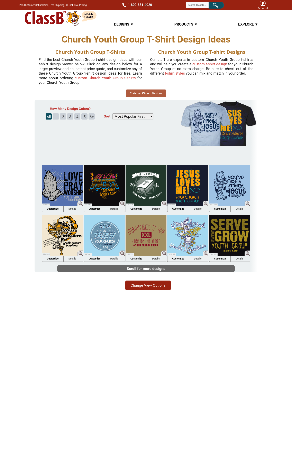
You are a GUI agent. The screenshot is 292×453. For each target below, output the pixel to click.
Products (185, 24)
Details (72, 208)
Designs (123, 24)
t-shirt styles (175, 73)
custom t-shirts (105, 78)
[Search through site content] (199, 5)
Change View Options (147, 285)
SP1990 (129, 254)
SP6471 (171, 205)
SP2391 (213, 205)
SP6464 (88, 205)
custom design (209, 64)
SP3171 (171, 254)
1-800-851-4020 (136, 5)
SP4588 (46, 205)
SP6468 (129, 205)
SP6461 (88, 254)
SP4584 (46, 254)
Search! (218, 5)
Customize (52, 208)
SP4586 (213, 254)
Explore (247, 24)
